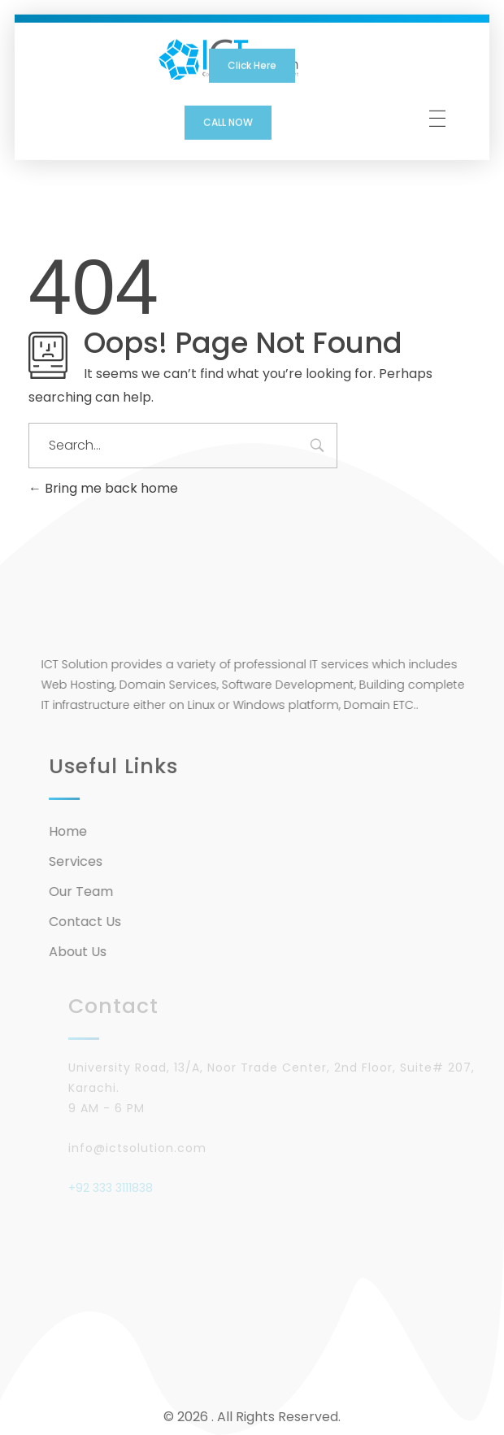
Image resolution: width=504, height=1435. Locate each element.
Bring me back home (103, 488)
